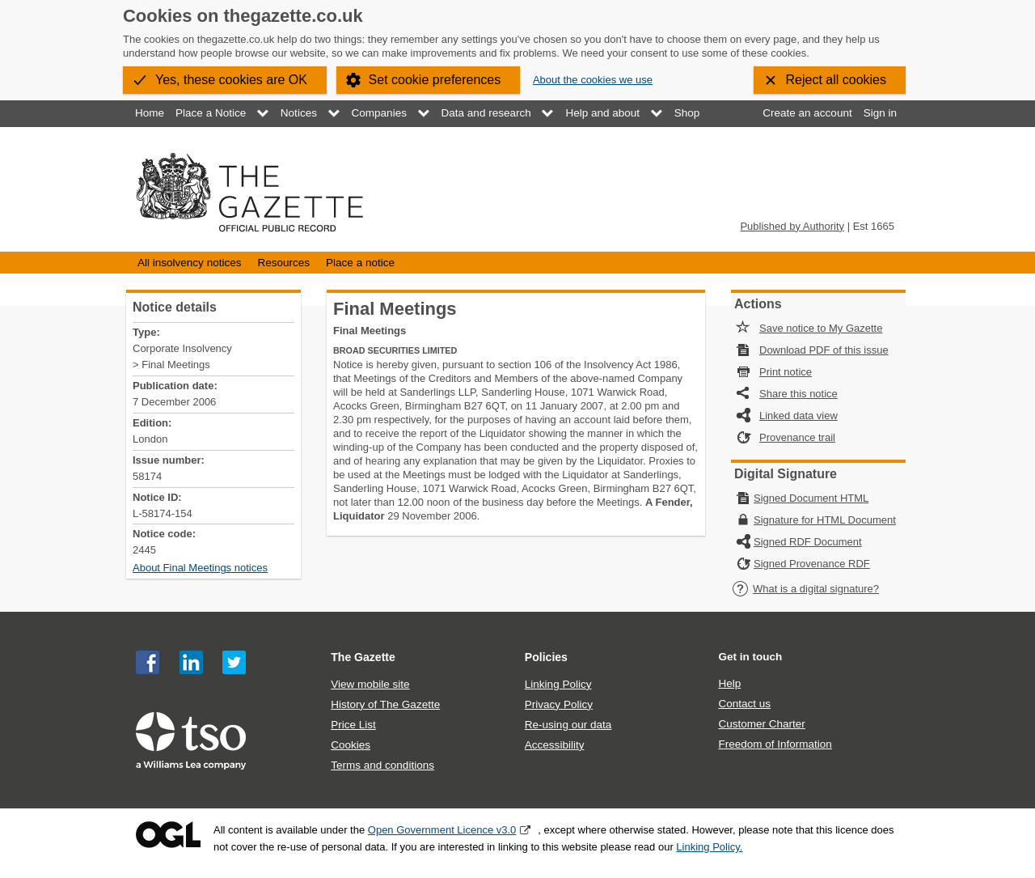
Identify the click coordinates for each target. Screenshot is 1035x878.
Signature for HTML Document (825, 520)
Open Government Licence (168, 834)
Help (729, 683)
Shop (687, 113)
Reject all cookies (836, 80)
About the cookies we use (593, 80)
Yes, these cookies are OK (231, 80)
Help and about (602, 113)
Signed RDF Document (808, 542)
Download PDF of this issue (824, 350)
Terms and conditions (382, 765)
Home (149, 113)
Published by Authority (792, 226)
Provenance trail (797, 437)
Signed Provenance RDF (812, 564)
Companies (379, 113)
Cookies (350, 745)
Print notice (785, 372)
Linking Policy (558, 684)
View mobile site (370, 684)
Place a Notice (210, 113)
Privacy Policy (559, 704)
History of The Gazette (385, 704)
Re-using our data (568, 725)
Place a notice (360, 263)
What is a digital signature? (805, 589)
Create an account (807, 113)
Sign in (880, 113)
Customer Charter (761, 724)
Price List (353, 725)
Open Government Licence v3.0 (442, 830)
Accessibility (555, 745)
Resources (283, 263)
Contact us (744, 704)
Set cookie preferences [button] (435, 80)
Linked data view (798, 415)
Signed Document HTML (811, 498)
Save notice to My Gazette (820, 328)
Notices (299, 113)
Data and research (486, 113)
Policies (546, 657)
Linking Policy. (709, 847)
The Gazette (363, 657)
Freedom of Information (774, 744)
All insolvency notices (189, 263)
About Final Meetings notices (200, 568)
